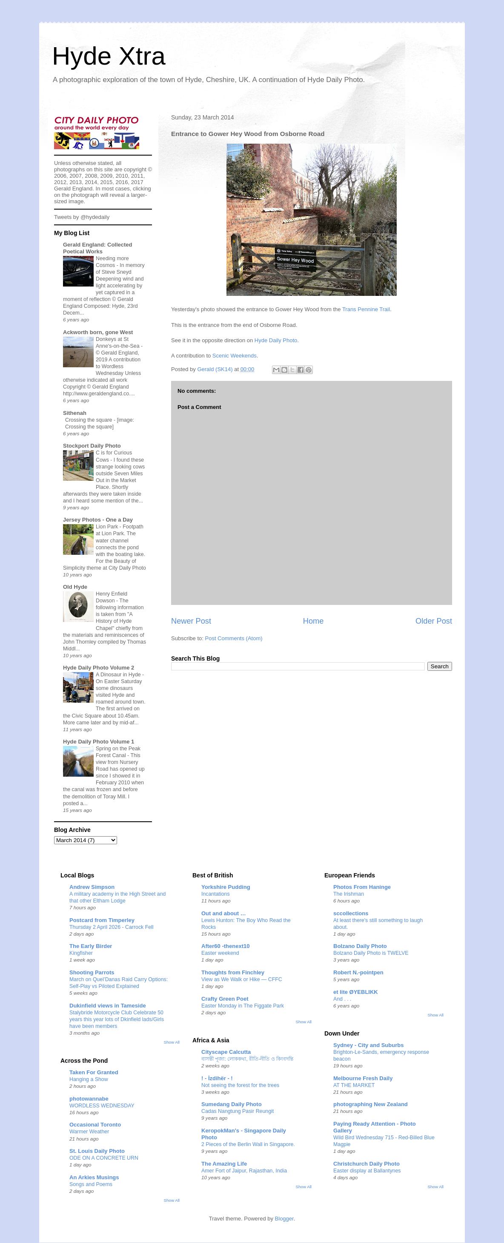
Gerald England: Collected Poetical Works (97, 248)
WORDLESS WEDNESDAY (102, 1106)
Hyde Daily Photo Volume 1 (98, 741)
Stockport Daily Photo (92, 446)
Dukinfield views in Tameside (107, 1005)
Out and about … (223, 913)
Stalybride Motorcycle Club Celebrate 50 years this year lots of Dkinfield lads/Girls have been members (116, 1019)
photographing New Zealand (370, 1104)
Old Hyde (75, 587)
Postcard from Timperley (102, 920)
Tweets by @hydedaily (81, 217)
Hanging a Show (88, 1079)
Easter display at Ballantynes (367, 1171)
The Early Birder (90, 946)
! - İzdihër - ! (217, 1078)
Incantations (215, 894)
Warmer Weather (89, 1132)
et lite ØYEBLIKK (355, 992)
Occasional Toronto (95, 1124)
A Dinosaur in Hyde (119, 675)
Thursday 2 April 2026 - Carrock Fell (111, 927)
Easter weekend (220, 953)
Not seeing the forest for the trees (240, 1085)
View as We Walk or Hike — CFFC (241, 979)
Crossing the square (89, 420)
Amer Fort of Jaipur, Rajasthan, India (244, 1171)
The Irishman (348, 894)
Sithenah (74, 413)
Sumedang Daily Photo (231, 1104)
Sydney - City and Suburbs (368, 1045)
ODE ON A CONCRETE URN (103, 1158)
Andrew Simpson (92, 887)
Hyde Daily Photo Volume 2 (98, 667)
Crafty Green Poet (225, 999)
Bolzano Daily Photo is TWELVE (371, 953)
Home (313, 621)
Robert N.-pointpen (358, 972)
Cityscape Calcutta (226, 1052)
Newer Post (191, 621)
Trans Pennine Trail (366, 309)
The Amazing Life (224, 1164)
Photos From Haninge (362, 887)
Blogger (284, 1218)
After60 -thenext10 (225, 946)
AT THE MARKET (354, 1085)
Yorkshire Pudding (225, 887)
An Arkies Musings (94, 1177)
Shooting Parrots (91, 972)
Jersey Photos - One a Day (98, 519)
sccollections (350, 913)
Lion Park (108, 527)
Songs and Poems (90, 1184)
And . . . (342, 999)
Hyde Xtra (109, 56)
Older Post (433, 621)
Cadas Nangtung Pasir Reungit (237, 1111)
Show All (172, 1042)
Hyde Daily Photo (276, 340)
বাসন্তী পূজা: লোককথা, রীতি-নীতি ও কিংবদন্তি (247, 1059)
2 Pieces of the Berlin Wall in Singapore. (248, 1144)
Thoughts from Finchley (232, 972)
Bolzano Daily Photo (360, 946)
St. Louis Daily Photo (97, 1151)
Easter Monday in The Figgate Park (242, 1006)
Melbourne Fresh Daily (362, 1078)
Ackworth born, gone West (98, 332)
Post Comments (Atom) (234, 638)
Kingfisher (81, 953)
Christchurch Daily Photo (366, 1164)
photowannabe (89, 1098)
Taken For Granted (93, 1072)
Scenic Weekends (234, 355)
